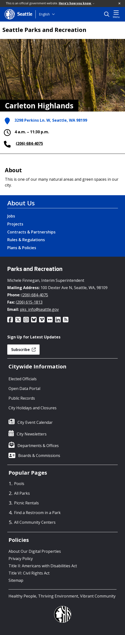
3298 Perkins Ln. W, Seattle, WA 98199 (51, 121)
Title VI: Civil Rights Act (29, 573)
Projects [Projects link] (15, 224)
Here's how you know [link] (76, 3)
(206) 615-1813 (29, 302)
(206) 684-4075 (29, 143)
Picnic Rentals (26, 503)
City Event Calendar (35, 422)
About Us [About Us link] (21, 203)
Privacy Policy (20, 558)
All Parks (22, 493)
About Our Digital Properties (34, 551)
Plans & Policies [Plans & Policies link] (21, 247)
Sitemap (15, 580)
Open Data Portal (24, 388)
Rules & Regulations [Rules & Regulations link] (26, 239)
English (44, 14)
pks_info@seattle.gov (39, 309)
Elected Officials (22, 378)
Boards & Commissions (39, 455)
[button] (120, 4)
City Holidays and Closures (32, 408)
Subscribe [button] (23, 349)
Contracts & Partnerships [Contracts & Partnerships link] (31, 232)
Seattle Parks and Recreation (44, 29)
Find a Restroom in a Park (37, 512)
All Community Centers (35, 522)
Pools (19, 483)
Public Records (21, 398)
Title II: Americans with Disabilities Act (42, 565)
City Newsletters (32, 434)
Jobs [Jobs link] (11, 216)
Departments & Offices (38, 445)
